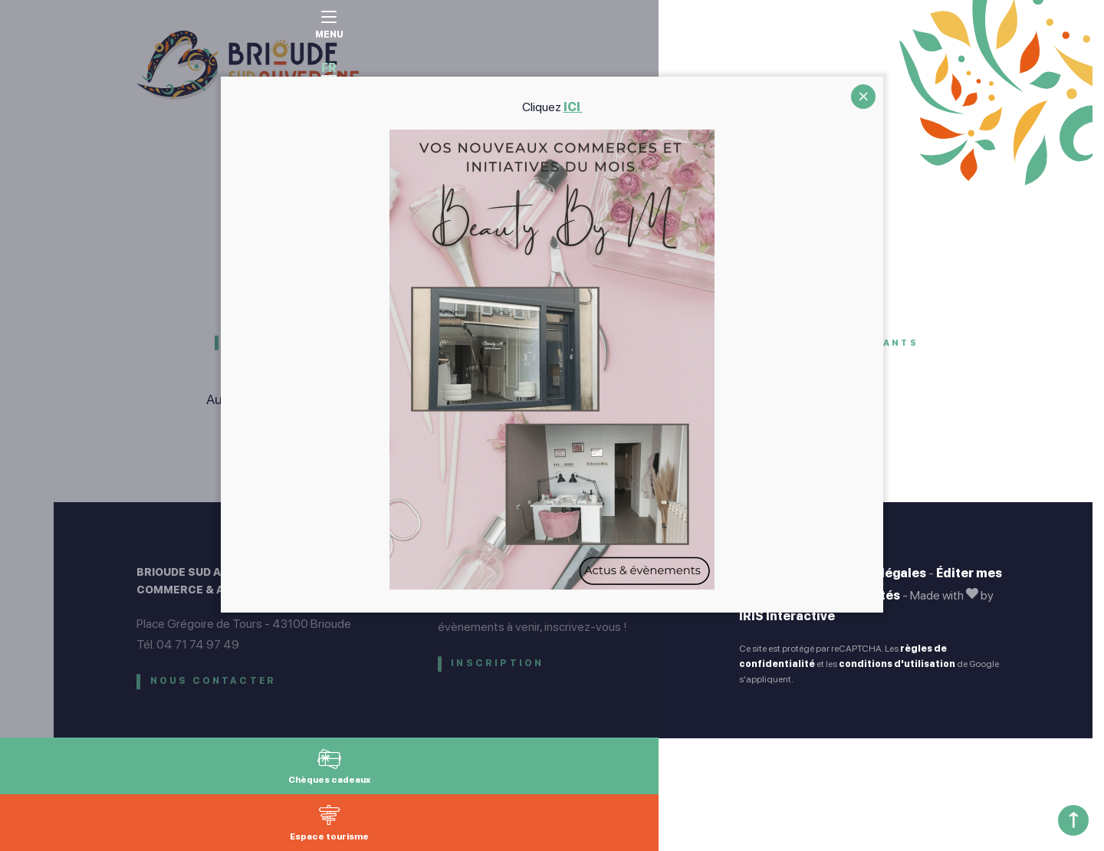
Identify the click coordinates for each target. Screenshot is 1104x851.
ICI (573, 107)
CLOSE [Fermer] (863, 96)
